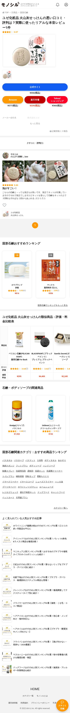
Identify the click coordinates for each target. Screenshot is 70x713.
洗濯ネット (40, 471)
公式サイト (35, 87)
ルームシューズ (46, 487)
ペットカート (8, 497)
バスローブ (19, 460)
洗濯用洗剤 (21, 471)
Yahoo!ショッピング (57, 99)
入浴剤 (40, 460)
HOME (35, 689)
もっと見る (35, 123)
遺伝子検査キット (28, 492)
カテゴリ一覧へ (61, 508)
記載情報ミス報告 (59, 131)
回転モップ (30, 476)
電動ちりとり (43, 476)
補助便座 (20, 476)
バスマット (30, 460)
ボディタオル (50, 460)
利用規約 (24, 703)
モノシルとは (42, 696)
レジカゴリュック (10, 492)
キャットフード (58, 492)
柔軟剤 (30, 471)
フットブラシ (22, 466)
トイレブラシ (8, 476)
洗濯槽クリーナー (54, 471)
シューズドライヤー (44, 482)
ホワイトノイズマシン (28, 487)
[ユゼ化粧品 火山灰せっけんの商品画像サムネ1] (7, 74)
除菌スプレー (8, 471)
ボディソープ (35, 466)
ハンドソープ (49, 466)
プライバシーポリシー (40, 703)
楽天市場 (35, 100)
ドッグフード (43, 492)
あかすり (62, 460)
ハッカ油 (59, 482)
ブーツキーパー (9, 487)
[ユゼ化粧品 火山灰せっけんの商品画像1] (29, 51)
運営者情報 (13, 703)
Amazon (13, 100)
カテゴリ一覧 (28, 696)
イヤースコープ (27, 482)
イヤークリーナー (10, 482)
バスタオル (7, 460)
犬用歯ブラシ (22, 497)
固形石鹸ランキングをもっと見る (53, 305)
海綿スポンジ (8, 466)
